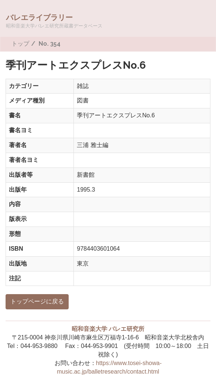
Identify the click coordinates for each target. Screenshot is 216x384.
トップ (20, 43)
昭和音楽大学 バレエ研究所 (108, 329)
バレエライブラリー (54, 20)
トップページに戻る (37, 301)
